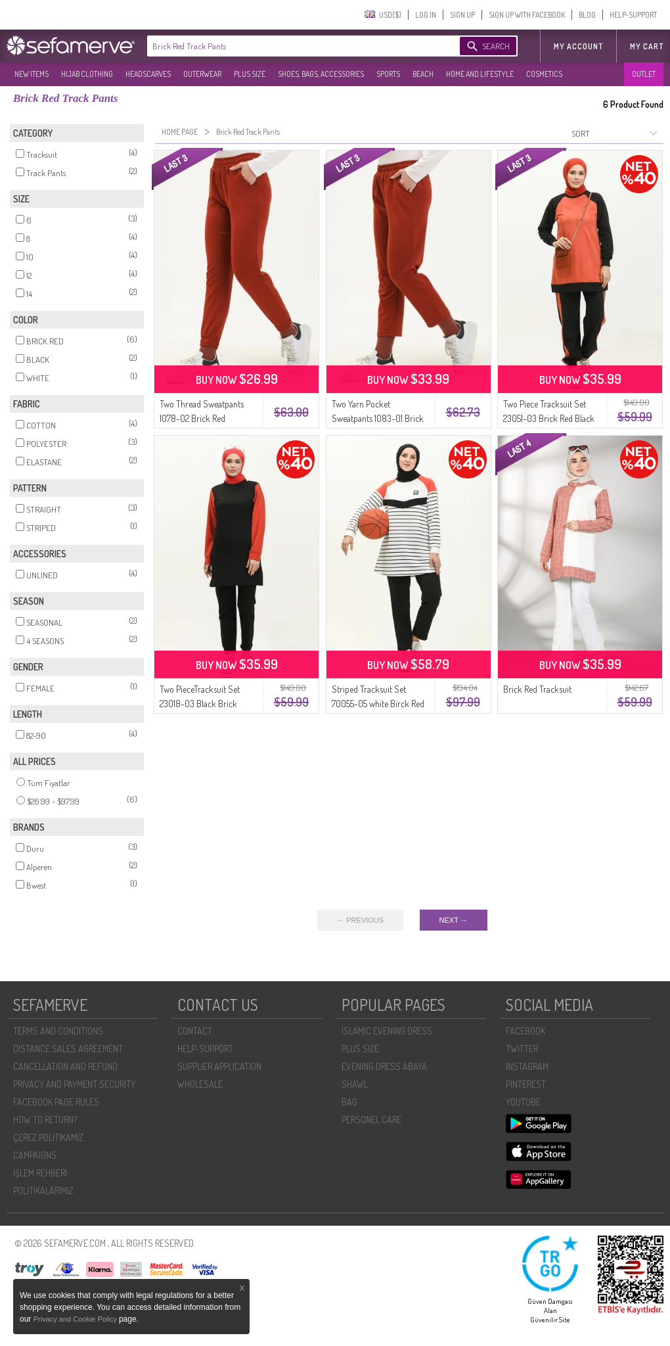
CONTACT (194, 1030)
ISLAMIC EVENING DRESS (387, 1030)
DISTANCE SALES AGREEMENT (68, 1048)
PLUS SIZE (249, 74)
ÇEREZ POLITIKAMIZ (48, 1137)
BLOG (587, 15)
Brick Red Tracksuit (537, 689)
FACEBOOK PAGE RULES (56, 1101)
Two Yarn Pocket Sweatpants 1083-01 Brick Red (378, 418)
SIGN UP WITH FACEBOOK (527, 15)
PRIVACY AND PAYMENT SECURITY (74, 1084)
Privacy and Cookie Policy (76, 1319)
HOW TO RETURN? (45, 1119)
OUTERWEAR (202, 74)
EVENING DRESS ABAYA (384, 1066)
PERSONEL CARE (371, 1119)
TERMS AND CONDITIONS (58, 1030)
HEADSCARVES (148, 74)
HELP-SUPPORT (633, 15)
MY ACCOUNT (578, 46)
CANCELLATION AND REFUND (65, 1066)
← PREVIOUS (360, 920)
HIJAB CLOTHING (87, 74)
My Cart (646, 46)
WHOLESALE (200, 1084)
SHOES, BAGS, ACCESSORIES (321, 74)
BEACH (423, 74)
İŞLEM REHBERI (40, 1172)
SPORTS (388, 74)
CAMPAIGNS (34, 1155)
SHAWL (355, 1084)
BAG (349, 1101)
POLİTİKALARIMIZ (43, 1190)
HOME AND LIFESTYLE (480, 74)
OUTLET (644, 74)
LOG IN (425, 15)
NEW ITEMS (31, 74)
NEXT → (453, 920)
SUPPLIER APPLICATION (219, 1066)
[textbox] (290, 46)
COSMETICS (544, 74)
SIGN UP (462, 15)
